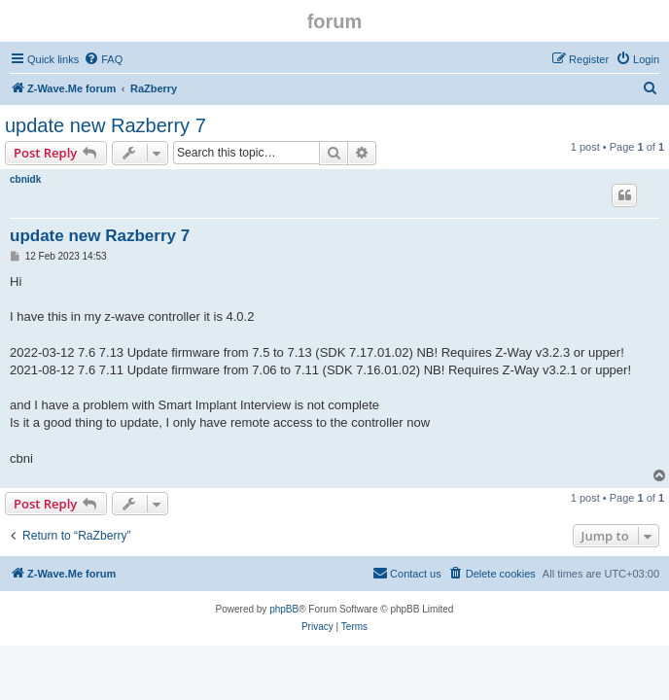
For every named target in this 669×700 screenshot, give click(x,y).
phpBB (284, 609)
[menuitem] (103, 59)
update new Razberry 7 (105, 125)
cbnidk (25, 179)
